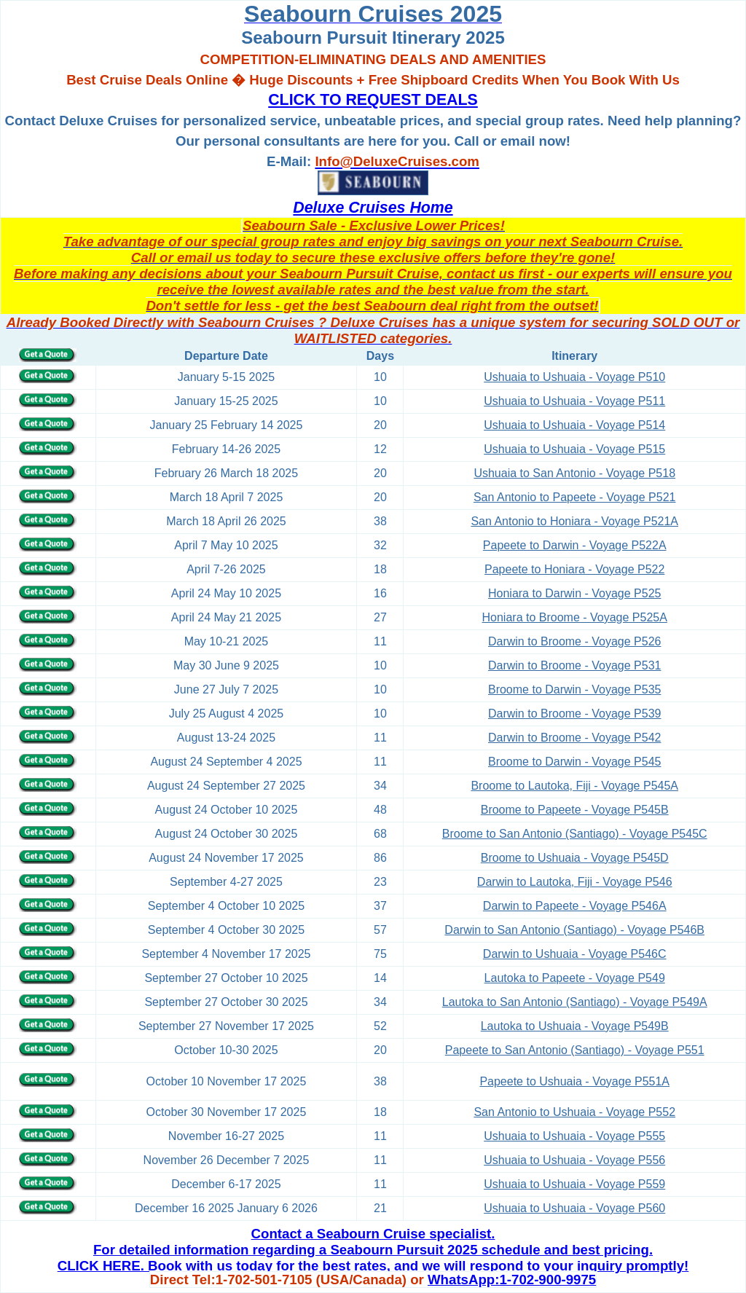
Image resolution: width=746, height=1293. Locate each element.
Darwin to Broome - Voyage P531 (574, 665)
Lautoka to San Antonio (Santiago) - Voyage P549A (574, 1002)
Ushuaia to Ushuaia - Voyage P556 (574, 1160)
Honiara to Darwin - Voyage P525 (574, 593)
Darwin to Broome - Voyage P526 (574, 641)
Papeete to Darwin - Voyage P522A (575, 545)
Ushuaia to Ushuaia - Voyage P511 (574, 401)
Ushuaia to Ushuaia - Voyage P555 (574, 1136)
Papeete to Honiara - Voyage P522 (574, 569)
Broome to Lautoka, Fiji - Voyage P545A (574, 785)
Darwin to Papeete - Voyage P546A (575, 906)
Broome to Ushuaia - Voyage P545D (575, 858)
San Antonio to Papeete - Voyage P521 (575, 497)
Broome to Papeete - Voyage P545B (575, 809)
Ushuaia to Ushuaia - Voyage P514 (574, 425)
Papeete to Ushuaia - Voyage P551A (574, 1081)
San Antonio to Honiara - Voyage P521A (574, 521)
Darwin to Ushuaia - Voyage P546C (575, 954)
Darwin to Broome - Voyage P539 (574, 713)
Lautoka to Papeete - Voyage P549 (574, 978)
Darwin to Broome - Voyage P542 (574, 737)
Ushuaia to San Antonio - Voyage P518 (574, 473)
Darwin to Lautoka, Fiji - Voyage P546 (574, 882)
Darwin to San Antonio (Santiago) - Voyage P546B (574, 930)
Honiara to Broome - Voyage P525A (574, 617)
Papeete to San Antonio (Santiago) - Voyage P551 (574, 1050)
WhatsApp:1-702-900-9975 (512, 1279)
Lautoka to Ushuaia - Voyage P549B (575, 1026)
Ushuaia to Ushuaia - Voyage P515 (574, 449)
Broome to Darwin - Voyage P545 (574, 761)
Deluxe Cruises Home (372, 207)
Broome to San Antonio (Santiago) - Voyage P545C (574, 834)
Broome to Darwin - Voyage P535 (574, 689)
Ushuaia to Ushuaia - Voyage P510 (574, 377)
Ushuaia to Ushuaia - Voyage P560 (574, 1208)
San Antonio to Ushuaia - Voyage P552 (574, 1112)
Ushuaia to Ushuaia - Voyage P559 (574, 1184)
